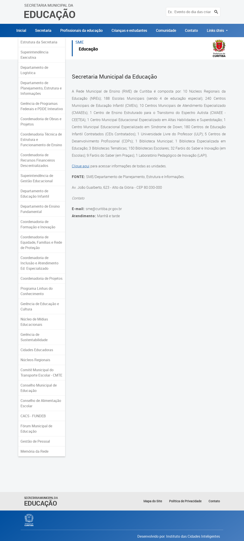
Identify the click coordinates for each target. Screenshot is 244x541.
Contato (191, 30)
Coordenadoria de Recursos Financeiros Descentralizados (38, 160)
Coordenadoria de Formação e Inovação (38, 224)
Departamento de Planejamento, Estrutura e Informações (41, 88)
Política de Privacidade (185, 501)
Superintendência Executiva (34, 55)
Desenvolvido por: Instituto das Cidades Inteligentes (178, 536)
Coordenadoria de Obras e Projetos (41, 121)
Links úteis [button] (216, 30)
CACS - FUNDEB (33, 415)
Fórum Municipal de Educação (36, 428)
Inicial (21, 30)
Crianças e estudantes (129, 30)
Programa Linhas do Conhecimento (37, 291)
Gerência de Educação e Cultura (40, 306)
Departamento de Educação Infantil (35, 193)
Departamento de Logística (34, 70)
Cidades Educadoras (37, 349)
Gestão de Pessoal (35, 441)
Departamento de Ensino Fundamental (40, 209)
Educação (88, 49)
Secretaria (43, 30)
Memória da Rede (34, 451)
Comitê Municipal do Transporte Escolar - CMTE (41, 372)
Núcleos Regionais (35, 359)
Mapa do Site (152, 501)
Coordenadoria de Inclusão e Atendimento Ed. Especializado (39, 263)
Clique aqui (80, 166)
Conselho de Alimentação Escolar (41, 403)
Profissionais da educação (81, 30)
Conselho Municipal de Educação (39, 388)
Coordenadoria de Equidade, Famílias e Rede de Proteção (41, 242)
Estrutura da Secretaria (39, 42)
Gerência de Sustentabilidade (34, 337)
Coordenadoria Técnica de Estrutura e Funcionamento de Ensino (41, 139)
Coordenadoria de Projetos (41, 278)
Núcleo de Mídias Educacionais (34, 322)
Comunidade (166, 30)
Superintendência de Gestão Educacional (37, 178)
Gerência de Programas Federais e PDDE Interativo (42, 106)
